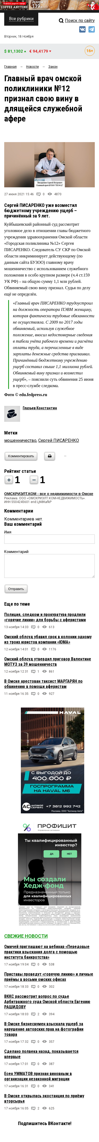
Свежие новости (26, 936)
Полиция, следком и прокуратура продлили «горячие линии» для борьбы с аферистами (45, 617)
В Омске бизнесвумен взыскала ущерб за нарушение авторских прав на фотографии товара (43, 1029)
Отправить (17, 588)
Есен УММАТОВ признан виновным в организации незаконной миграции (38, 1076)
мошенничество (20, 440)
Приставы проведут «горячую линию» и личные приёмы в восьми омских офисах (48, 977)
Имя (7, 532)
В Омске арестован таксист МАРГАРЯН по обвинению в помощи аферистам (43, 684)
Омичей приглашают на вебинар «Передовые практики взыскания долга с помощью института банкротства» (46, 952)
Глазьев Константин (40, 408)
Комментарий (16, 552)
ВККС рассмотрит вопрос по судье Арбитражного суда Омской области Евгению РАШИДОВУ (47, 1001)
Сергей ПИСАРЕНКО (58, 440)
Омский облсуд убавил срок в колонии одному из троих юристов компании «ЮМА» (48, 639)
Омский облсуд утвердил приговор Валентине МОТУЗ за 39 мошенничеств (47, 661)
